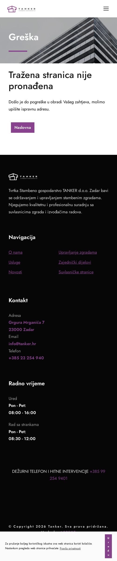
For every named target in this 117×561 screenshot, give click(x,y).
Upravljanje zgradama (78, 252)
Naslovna (22, 127)
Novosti (15, 272)
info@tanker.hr (22, 344)
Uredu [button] (108, 546)
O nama (16, 252)
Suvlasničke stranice (76, 272)
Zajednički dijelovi (75, 262)
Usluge (14, 262)
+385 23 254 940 (26, 358)
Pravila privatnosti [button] (70, 548)
